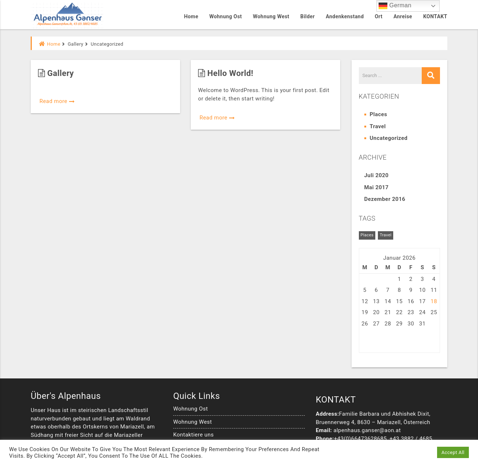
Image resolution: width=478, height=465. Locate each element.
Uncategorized (389, 138)
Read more (57, 101)
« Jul (365, 341)
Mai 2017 (376, 187)
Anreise (403, 16)
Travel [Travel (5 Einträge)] (385, 235)
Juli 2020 (376, 175)
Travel (378, 126)
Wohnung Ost (225, 16)
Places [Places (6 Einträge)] (367, 235)
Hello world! (225, 73)
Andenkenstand (345, 16)
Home (191, 16)
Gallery (56, 73)
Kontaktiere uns (193, 434)
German (395, 5)
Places (378, 114)
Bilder (307, 16)
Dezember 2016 (385, 199)
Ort (378, 16)
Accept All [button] (452, 452)
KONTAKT (435, 16)
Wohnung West (271, 16)
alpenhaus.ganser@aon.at (367, 430)
